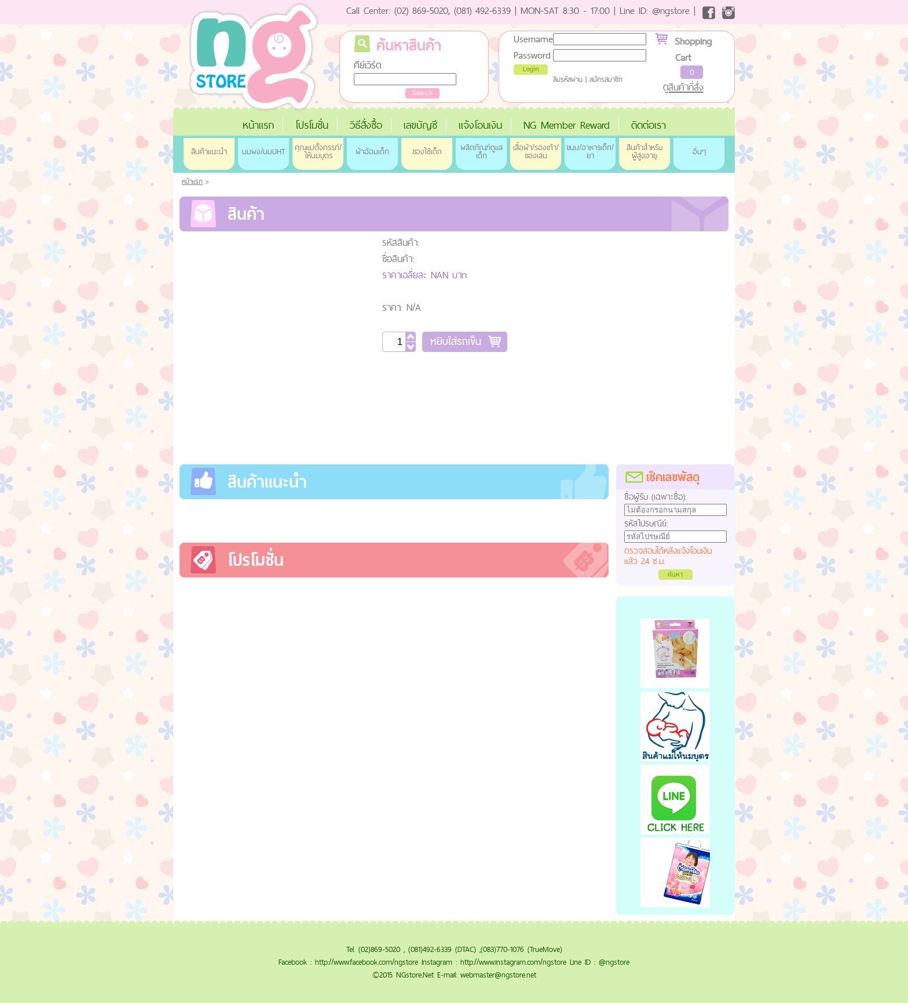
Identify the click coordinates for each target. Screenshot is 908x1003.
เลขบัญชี (420, 125)
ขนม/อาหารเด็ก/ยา (590, 151)
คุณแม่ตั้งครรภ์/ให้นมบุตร (318, 151)
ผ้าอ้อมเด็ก (372, 151)
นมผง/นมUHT (263, 151)
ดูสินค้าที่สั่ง (683, 87)
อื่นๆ (699, 151)
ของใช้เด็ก (427, 151)
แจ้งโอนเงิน (480, 125)
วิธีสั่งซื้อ (366, 125)
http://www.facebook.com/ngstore (366, 961)
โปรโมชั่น (311, 125)
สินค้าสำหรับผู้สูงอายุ (644, 151)
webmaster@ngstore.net (498, 974)
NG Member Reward (566, 125)
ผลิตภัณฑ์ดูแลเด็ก (481, 151)
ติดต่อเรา (648, 125)
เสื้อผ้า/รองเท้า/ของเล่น (536, 151)
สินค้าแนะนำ (209, 151)
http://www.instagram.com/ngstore (513, 961)
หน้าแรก (258, 125)
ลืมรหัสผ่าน (568, 79)
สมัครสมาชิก (606, 79)
